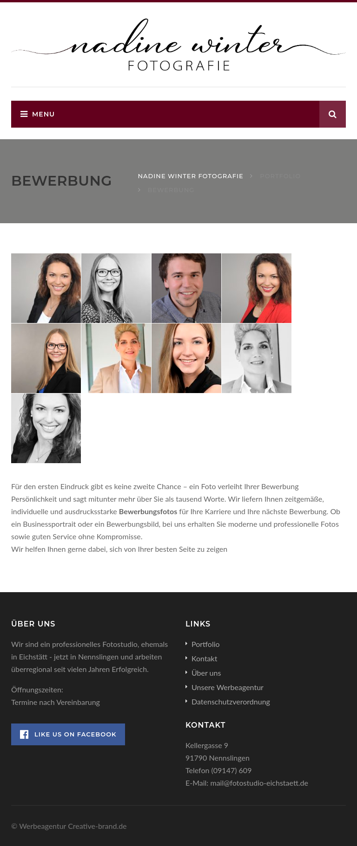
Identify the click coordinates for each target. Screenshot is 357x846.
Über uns (206, 672)
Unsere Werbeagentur (228, 687)
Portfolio (206, 643)
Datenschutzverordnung (231, 701)
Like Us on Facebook (68, 734)
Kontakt (204, 658)
